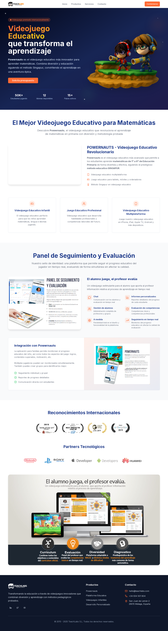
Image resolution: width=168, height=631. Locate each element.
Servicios (89, 4)
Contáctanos (152, 4)
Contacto (102, 4)
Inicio (64, 4)
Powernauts (91, 591)
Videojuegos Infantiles (96, 600)
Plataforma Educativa (96, 595)
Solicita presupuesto (23, 80)
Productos (76, 4)
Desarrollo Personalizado (98, 604)
